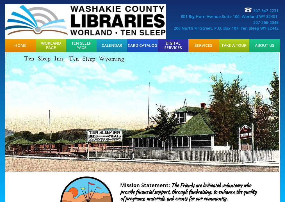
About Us (264, 45)
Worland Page (51, 45)
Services (203, 45)
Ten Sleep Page (81, 45)
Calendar (112, 45)
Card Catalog (142, 45)
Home (20, 45)
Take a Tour (234, 45)
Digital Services (173, 45)
